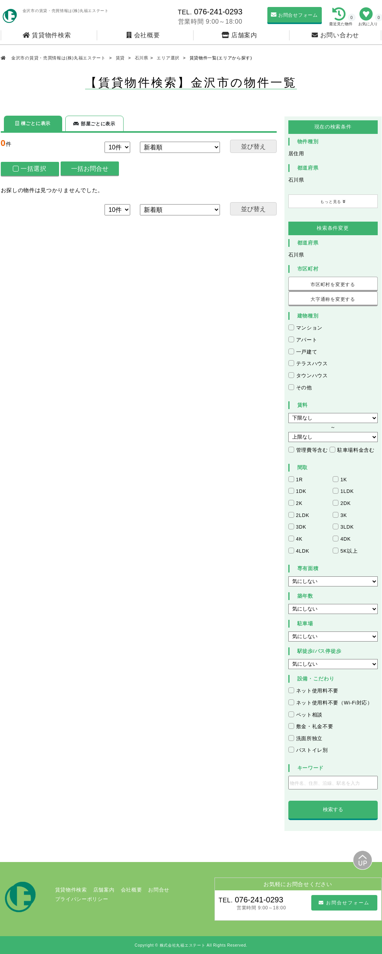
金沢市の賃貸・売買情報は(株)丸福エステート (58, 58)
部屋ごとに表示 (94, 124)
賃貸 (120, 58)
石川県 (141, 58)
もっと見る (333, 201)
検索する (333, 809)
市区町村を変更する (332, 284)
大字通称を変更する (332, 299)
